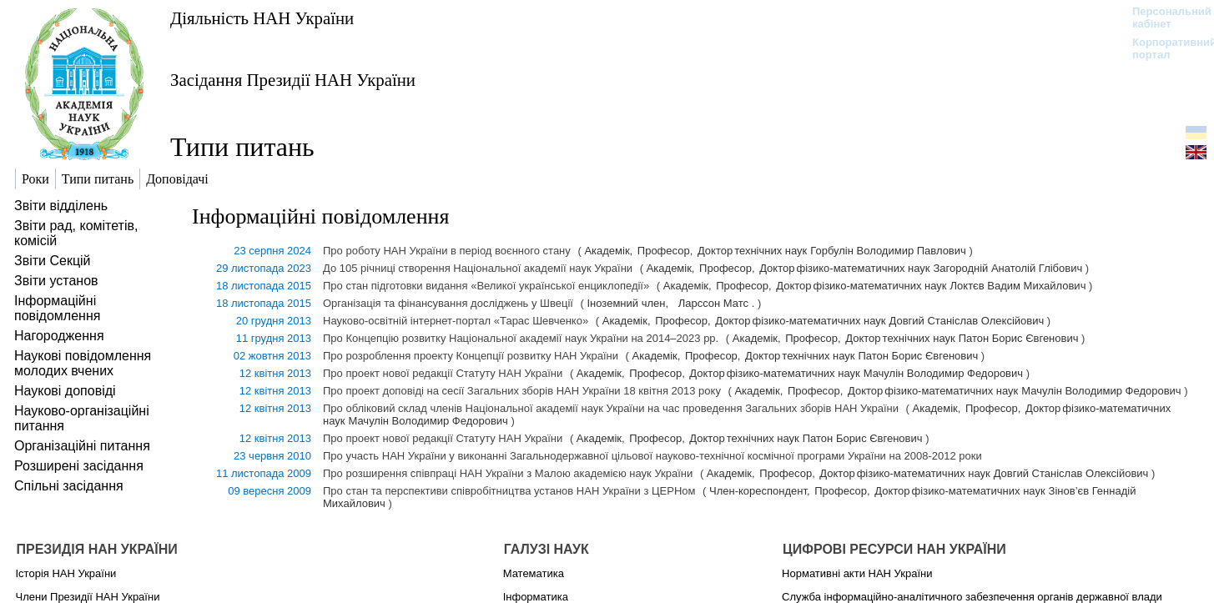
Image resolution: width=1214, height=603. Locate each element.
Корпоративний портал (1163, 48)
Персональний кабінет (1163, 17)
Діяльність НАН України (262, 18)
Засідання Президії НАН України (293, 79)
